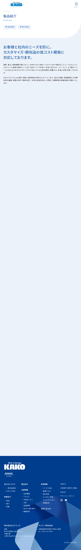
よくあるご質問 (48, 497)
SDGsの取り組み (30, 509)
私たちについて (9, 484)
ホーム (8, 11)
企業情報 (24, 490)
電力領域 (25, 27)
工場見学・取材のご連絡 (68, 488)
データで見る (47, 488)
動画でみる (47, 491)
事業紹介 (7, 497)
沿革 (25, 503)
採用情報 (44, 484)
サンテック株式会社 (45, 525)
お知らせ (63, 484)
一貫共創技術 (11, 488)
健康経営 (27, 511)
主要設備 (27, 506)
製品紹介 (24, 484)
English (63, 492)
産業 (7, 507)
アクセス (26, 497)
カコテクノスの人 (49, 500)
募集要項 (46, 503)
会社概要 (27, 494)
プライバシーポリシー (67, 496)
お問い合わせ (46, 509)
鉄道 (7, 501)
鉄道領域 (11, 27)
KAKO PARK (10, 491)
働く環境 (46, 494)
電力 (7, 504)
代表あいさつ (28, 500)
